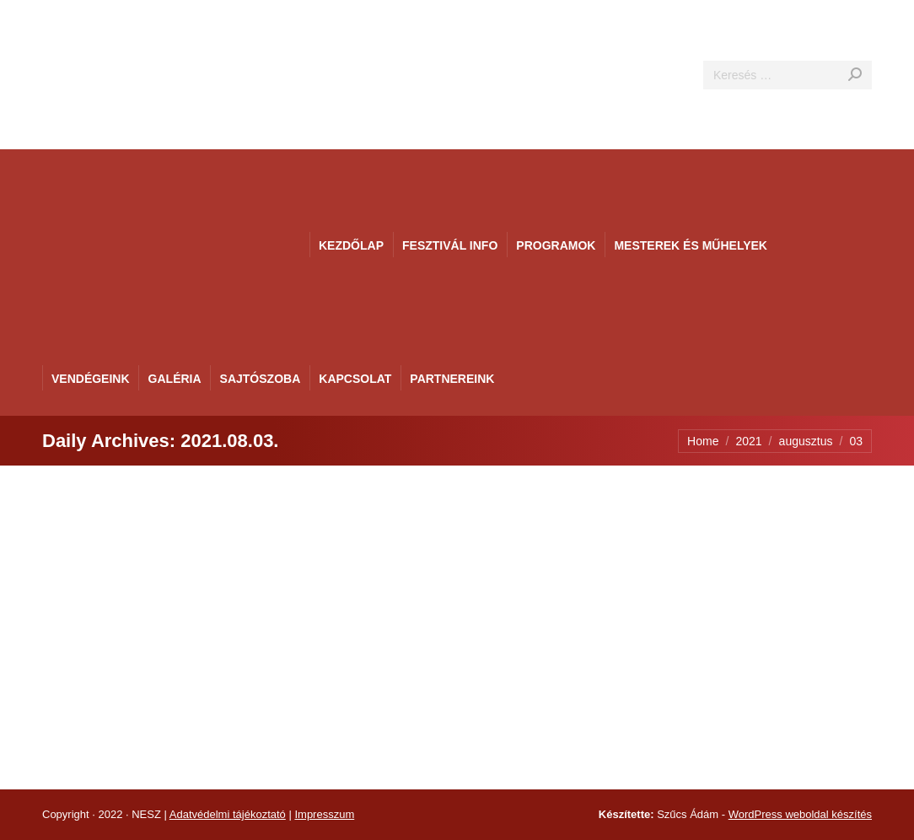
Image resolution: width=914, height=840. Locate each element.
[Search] (787, 75)
